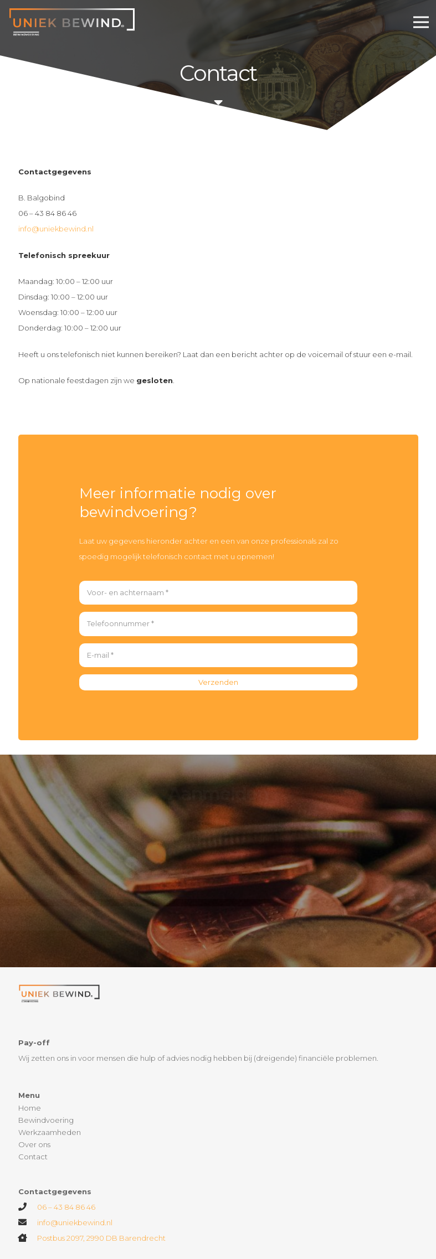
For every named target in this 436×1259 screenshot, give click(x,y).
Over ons (34, 1144)
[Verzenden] (218, 682)
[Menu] (421, 22)
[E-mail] (218, 655)
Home (29, 1107)
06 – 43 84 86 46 (66, 1207)
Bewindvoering (46, 1120)
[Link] (73, 22)
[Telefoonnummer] (218, 624)
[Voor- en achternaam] (218, 593)
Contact (33, 1156)
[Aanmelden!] (218, 935)
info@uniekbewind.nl (56, 228)
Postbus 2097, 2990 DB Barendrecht (101, 1238)
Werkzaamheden (49, 1132)
